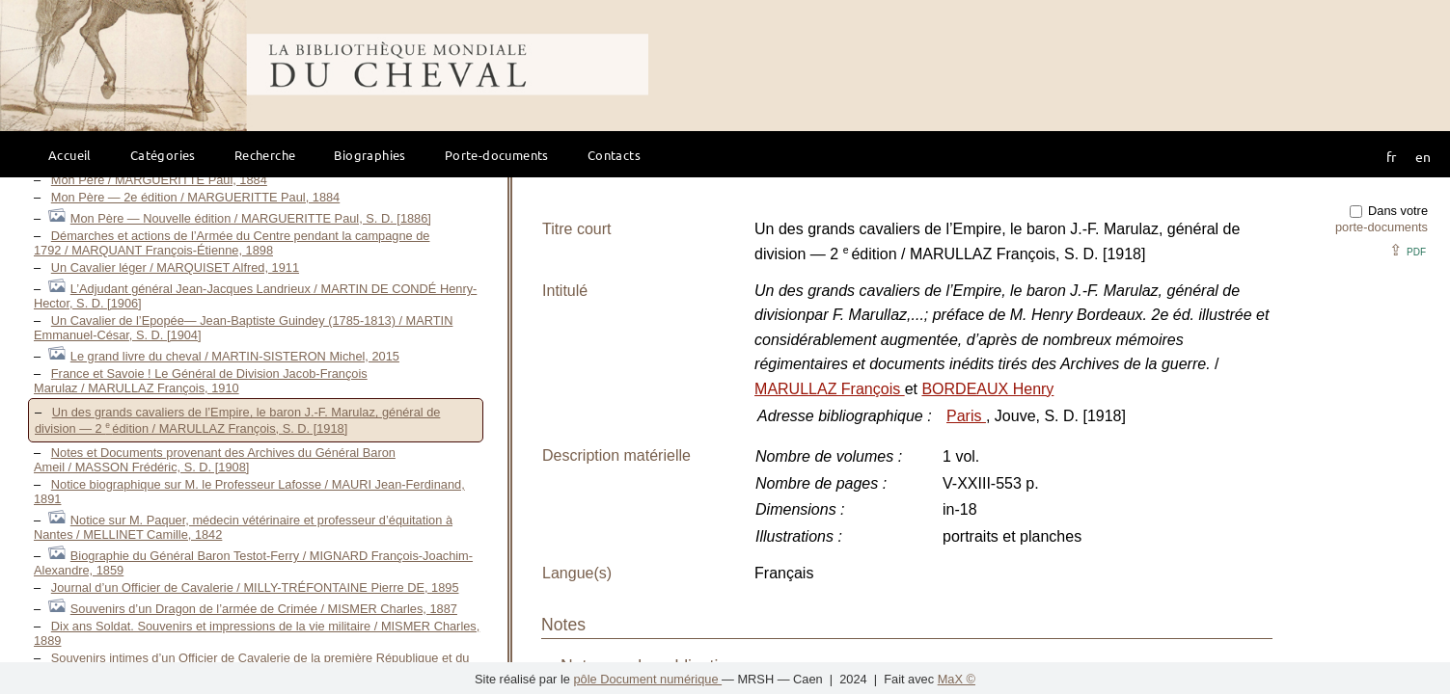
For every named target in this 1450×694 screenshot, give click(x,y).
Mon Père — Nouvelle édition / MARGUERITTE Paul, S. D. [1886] (250, 218)
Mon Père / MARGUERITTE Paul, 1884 (159, 180)
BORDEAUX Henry (987, 389)
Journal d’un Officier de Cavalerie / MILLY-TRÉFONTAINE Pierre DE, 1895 (255, 587)
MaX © (956, 679)
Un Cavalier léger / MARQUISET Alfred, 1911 (175, 267)
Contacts (614, 155)
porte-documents (1381, 227)
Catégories (163, 155)
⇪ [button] (1407, 250)
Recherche (265, 155)
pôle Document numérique (647, 679)
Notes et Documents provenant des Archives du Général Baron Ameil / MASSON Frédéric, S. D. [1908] (215, 459)
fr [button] (1391, 156)
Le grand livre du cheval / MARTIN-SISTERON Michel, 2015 (234, 356)
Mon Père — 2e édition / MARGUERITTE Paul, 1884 (195, 197)
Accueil (70, 155)
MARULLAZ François (829, 389)
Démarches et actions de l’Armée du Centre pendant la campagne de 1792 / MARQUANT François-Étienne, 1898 (231, 242)
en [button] (1423, 156)
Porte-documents (497, 155)
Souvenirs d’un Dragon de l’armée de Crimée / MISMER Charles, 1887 (263, 608)
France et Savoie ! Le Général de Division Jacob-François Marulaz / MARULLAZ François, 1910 (201, 380)
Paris (966, 416)
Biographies (369, 155)
